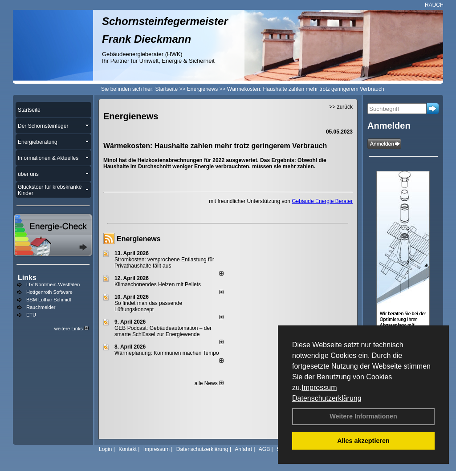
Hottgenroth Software (49, 292)
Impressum (319, 387)
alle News (209, 383)
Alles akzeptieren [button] (363, 440)
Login (105, 449)
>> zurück (341, 107)
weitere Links (71, 328)
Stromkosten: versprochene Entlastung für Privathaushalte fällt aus (164, 262)
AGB (264, 449)
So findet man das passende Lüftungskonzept (148, 306)
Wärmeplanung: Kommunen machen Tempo (166, 353)
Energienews (139, 239)
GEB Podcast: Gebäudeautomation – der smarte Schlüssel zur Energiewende (163, 331)
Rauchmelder (40, 307)
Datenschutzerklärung (327, 398)
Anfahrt (243, 449)
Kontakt (127, 449)
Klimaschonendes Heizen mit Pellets (157, 284)
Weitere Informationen (363, 416)
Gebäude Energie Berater (322, 201)
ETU (31, 314)
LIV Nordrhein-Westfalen (53, 284)
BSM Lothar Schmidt (48, 299)
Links (27, 277)
